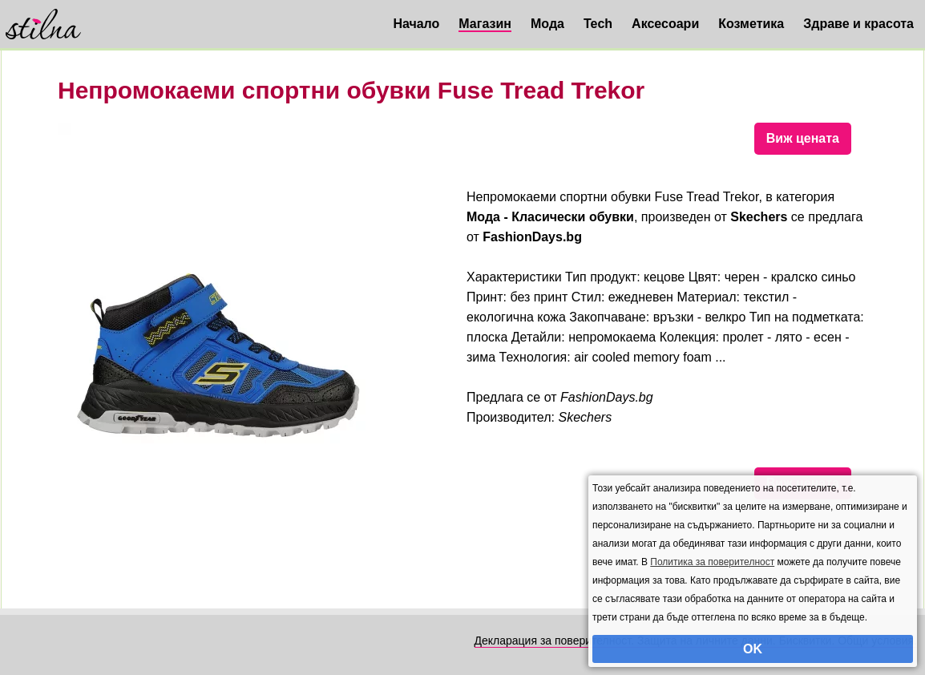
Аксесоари (665, 23)
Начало (416, 23)
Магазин (484, 23)
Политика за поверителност (712, 562)
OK (752, 649)
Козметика (751, 23)
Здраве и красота (858, 23)
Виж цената (802, 138)
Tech (598, 23)
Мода (547, 23)
